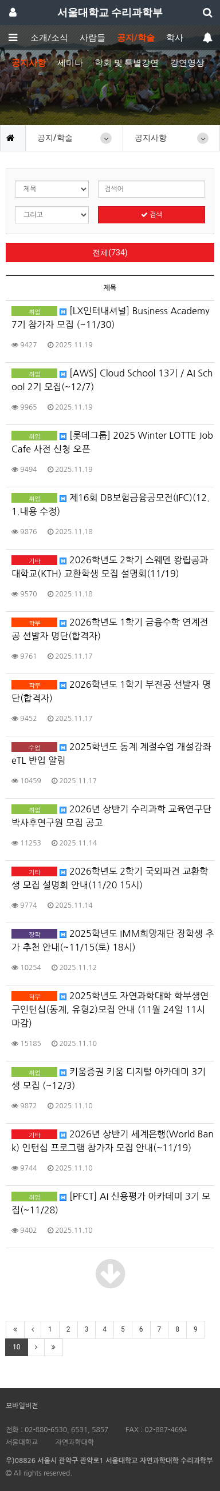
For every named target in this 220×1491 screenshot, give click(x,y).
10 (17, 1347)
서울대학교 (22, 1442)
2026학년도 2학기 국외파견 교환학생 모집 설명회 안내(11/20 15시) (109, 878)
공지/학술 (136, 38)
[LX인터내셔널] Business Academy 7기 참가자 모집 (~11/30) (110, 317)
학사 (174, 38)
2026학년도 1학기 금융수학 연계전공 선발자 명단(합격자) (109, 629)
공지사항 (28, 63)
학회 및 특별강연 (127, 63)
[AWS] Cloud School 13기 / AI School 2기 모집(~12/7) (112, 379)
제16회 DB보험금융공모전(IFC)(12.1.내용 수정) (110, 504)
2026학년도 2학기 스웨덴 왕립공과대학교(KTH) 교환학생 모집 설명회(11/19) (109, 566)
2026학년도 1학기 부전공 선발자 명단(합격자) (111, 691)
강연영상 (187, 63)
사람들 (92, 38)
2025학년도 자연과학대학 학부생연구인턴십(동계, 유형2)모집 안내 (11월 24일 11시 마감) (110, 1009)
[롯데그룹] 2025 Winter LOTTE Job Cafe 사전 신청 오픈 (112, 442)
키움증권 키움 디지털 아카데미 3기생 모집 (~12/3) (108, 1078)
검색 (152, 214)
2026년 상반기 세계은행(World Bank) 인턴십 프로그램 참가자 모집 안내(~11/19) (112, 1140)
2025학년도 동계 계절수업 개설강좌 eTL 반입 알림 (111, 753)
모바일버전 (22, 1405)
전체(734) (109, 252)
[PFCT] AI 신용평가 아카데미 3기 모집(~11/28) (110, 1203)
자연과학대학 (74, 1442)
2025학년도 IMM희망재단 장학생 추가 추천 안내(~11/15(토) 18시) (112, 940)
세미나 (70, 63)
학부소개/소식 (40, 38)
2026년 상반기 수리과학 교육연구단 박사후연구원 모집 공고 (111, 815)
